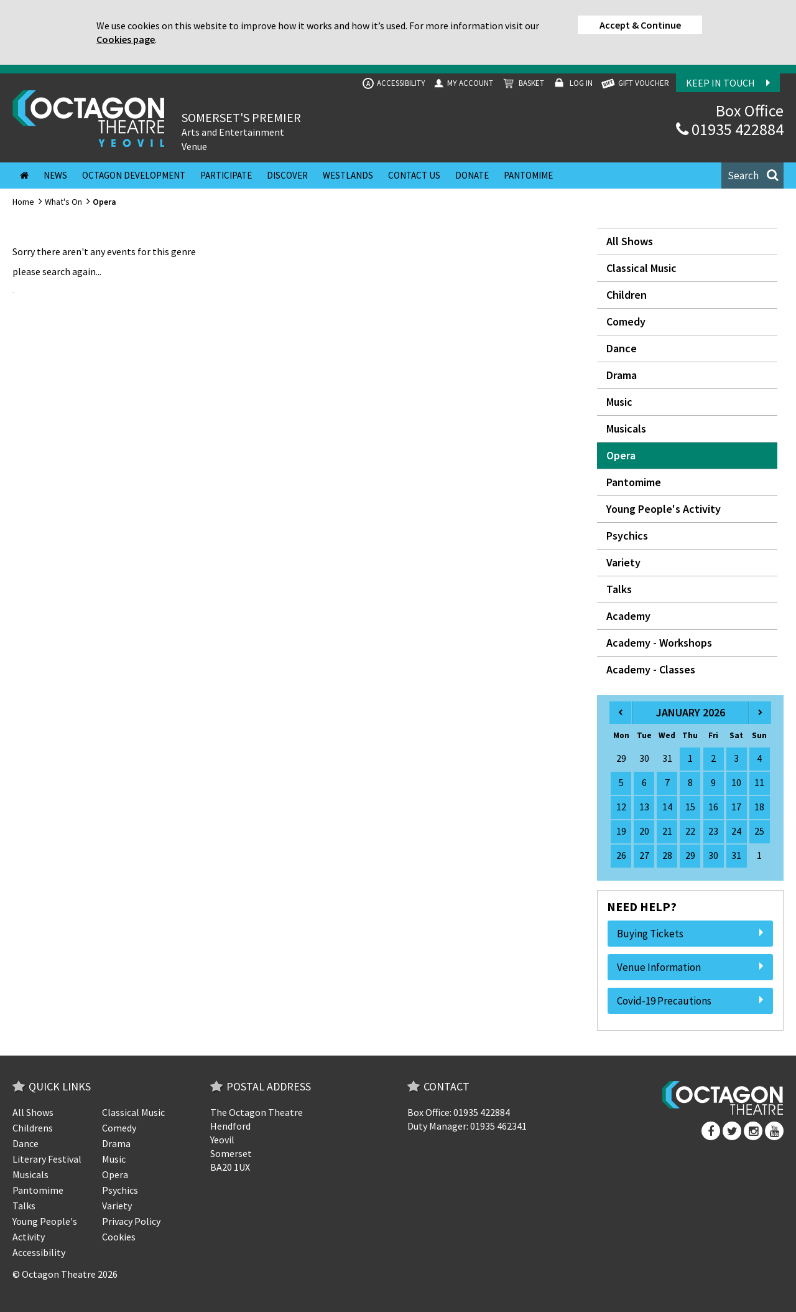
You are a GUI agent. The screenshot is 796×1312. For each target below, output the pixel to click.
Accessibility (394, 83)
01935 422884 (730, 129)
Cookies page (125, 39)
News (55, 175)
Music (619, 402)
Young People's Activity (663, 509)
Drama (621, 375)
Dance (621, 348)
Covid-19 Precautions (690, 1001)
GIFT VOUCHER (634, 83)
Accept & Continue (640, 25)
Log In (572, 83)
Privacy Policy (131, 1221)
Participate (226, 175)
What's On (63, 201)
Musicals (626, 428)
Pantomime (528, 175)
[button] (752, 175)
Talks (619, 589)
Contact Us (414, 175)
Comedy (626, 321)
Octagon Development (133, 175)
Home (23, 201)
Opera (621, 455)
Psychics (627, 535)
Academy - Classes (650, 669)
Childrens (32, 1128)
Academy (628, 616)
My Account (462, 83)
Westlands (348, 175)
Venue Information (690, 967)
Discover (287, 175)
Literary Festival (46, 1159)
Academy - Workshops (659, 642)
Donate (472, 175)
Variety (623, 562)
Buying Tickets (690, 933)
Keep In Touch (728, 83)
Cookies (119, 1236)
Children (626, 295)
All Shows (629, 241)
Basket (522, 83)
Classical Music (641, 268)
